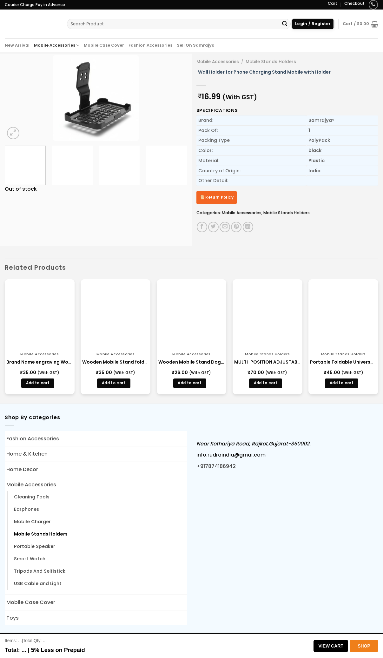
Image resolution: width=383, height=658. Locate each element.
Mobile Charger (32, 521)
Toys (12, 618)
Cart (332, 3)
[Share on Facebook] (202, 227)
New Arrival (17, 45)
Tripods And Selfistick (39, 571)
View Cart (330, 645)
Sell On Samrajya (196, 45)
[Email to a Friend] (225, 227)
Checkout (354, 3)
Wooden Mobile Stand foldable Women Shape (115, 362)
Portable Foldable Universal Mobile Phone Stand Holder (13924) (343, 362)
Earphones (26, 509)
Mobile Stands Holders (271, 62)
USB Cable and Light (38, 583)
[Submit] (284, 24)
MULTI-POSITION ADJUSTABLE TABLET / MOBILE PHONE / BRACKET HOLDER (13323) (267, 362)
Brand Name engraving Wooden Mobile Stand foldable (39, 362)
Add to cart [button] (38, 382)
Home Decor (22, 469)
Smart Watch (29, 559)
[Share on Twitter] (213, 227)
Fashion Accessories (150, 45)
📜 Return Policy (217, 197)
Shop (364, 645)
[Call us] (373, 4)
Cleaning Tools (32, 497)
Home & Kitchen (27, 453)
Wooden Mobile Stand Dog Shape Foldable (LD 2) (191, 362)
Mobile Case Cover (104, 45)
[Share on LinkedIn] (248, 227)
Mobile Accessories (56, 45)
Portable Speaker (34, 546)
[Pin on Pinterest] (236, 227)
